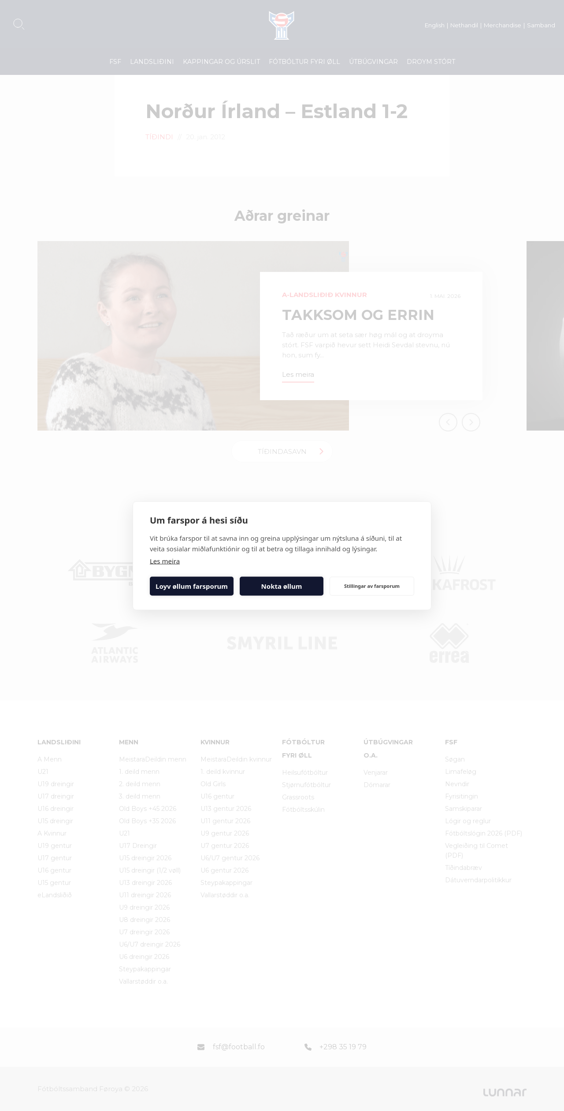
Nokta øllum (281, 586)
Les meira (165, 560)
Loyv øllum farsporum (192, 586)
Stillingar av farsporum (372, 586)
